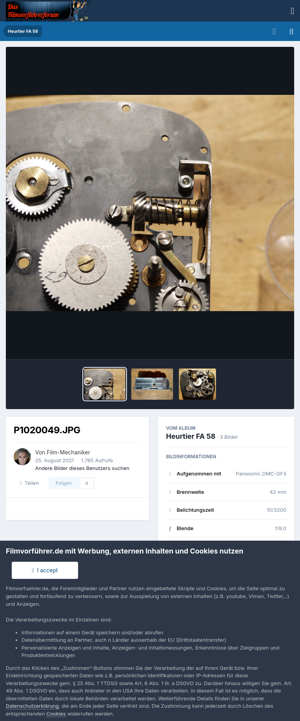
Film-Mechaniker (68, 452)
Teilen (29, 483)
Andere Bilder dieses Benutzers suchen (82, 468)
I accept (45, 570)
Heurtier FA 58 (190, 436)
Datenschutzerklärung (32, 706)
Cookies (56, 713)
